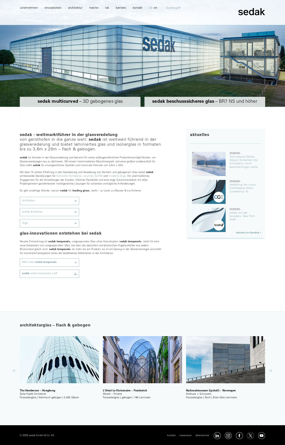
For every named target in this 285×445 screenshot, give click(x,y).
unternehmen (29, 23)
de (151, 23)
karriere (121, 23)
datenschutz (202, 435)
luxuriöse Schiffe (93, 176)
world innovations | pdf (39, 273)
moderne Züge (117, 176)
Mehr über (39, 262)
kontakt (137, 23)
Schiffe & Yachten (32, 212)
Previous (14, 370)
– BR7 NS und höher (204, 101)
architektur (75, 23)
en (155, 23)
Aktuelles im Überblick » (248, 233)
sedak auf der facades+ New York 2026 (242, 216)
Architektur (28, 201)
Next (270, 370)
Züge (25, 223)
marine (93, 23)
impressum (185, 435)
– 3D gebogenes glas (80, 101)
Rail (107, 23)
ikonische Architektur (68, 176)
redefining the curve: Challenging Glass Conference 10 (243, 188)
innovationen (53, 23)
